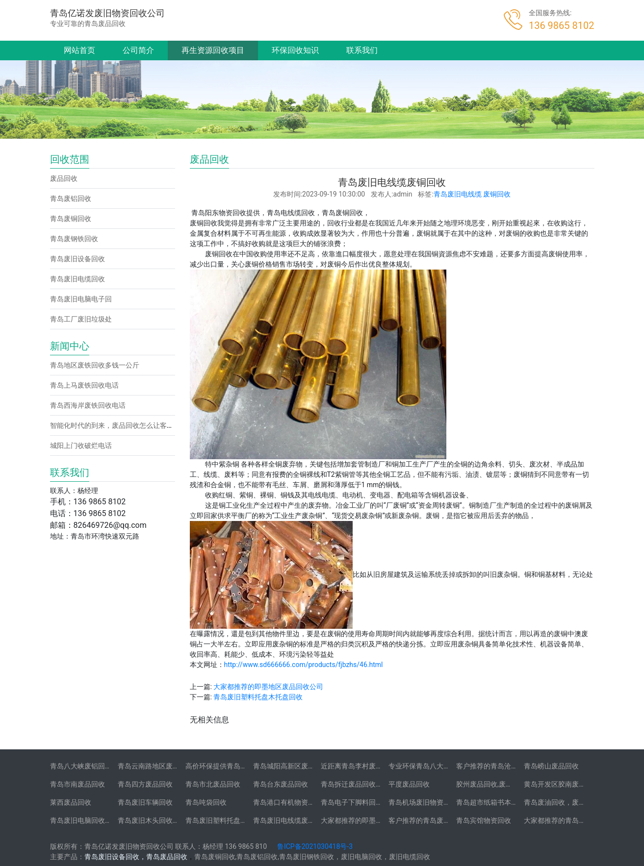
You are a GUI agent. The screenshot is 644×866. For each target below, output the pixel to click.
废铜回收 (497, 194)
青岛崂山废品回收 (551, 766)
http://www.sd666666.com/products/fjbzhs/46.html (303, 664)
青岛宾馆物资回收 (483, 820)
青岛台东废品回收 (280, 784)
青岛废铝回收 (70, 198)
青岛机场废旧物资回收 (422, 802)
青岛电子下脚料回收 (352, 802)
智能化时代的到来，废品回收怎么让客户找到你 (122, 425)
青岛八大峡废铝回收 (81, 766)
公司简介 (138, 50)
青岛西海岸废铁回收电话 (88, 405)
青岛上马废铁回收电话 (84, 385)
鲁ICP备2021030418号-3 (315, 846)
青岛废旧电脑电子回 (81, 299)
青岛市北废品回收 (212, 784)
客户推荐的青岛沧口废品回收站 (504, 766)
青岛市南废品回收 (77, 784)
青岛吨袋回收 (206, 802)
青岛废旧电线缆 (458, 194)
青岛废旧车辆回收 (145, 802)
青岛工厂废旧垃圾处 (81, 319)
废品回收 (63, 178)
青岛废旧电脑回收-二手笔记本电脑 (102, 820)
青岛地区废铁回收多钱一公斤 (94, 365)
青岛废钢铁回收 (74, 239)
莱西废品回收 (70, 802)
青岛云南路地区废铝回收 (155, 766)
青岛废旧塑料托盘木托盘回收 (258, 697)
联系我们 (362, 50)
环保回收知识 (295, 50)
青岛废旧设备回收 (77, 259)
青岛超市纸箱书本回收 (490, 802)
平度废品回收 (409, 784)
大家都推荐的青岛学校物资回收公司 (579, 820)
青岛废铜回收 (70, 219)
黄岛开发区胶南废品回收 (561, 784)
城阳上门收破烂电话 (81, 445)
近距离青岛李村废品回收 (358, 766)
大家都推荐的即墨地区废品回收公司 (268, 687)
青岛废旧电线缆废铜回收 (291, 820)
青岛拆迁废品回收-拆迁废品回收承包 (377, 784)
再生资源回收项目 (212, 50)
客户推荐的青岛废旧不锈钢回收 (436, 820)
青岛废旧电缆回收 (77, 279)
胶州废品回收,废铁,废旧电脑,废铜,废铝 (513, 784)
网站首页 (79, 50)
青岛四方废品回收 (145, 784)
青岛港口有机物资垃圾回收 (294, 802)
